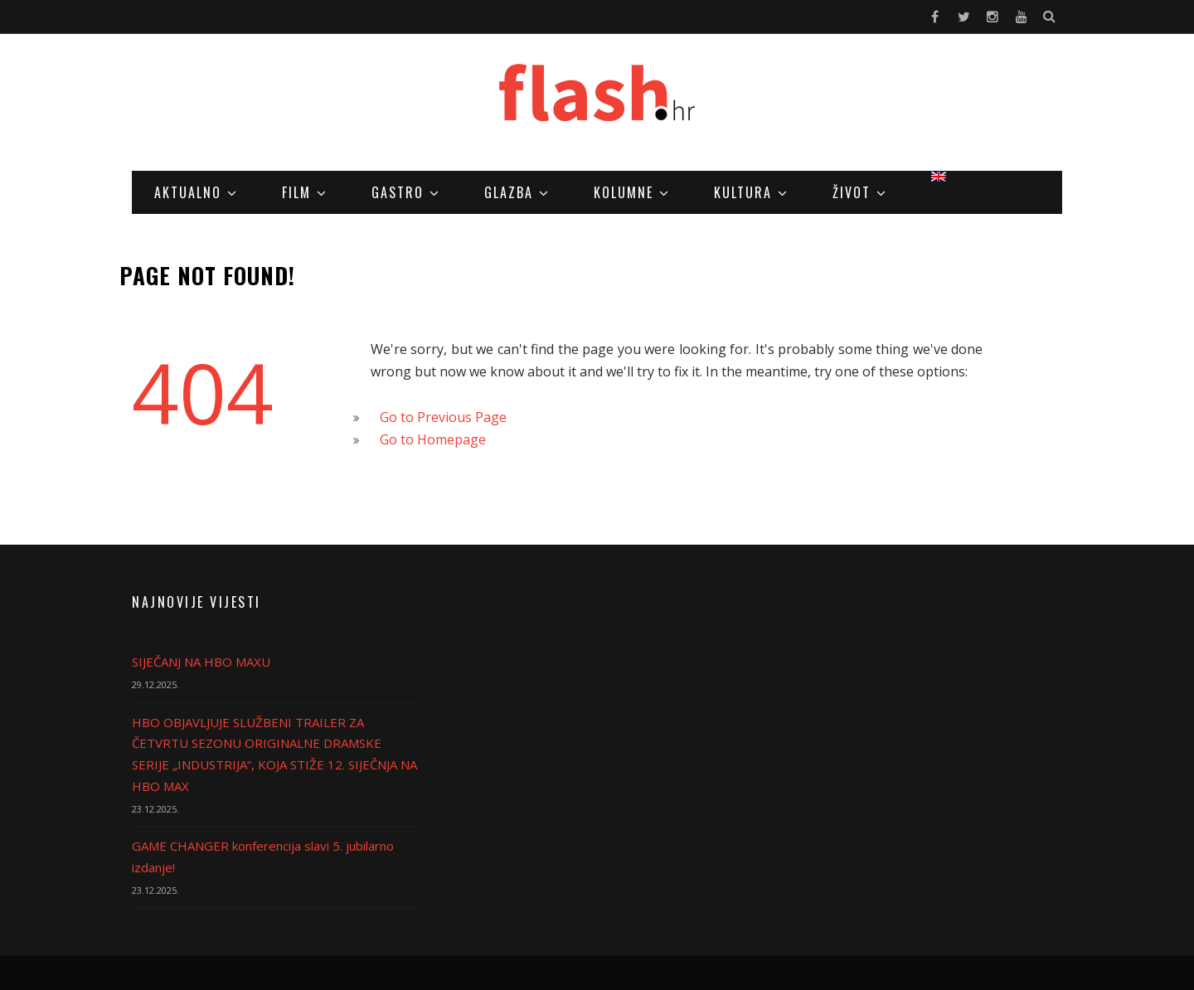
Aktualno (187, 192)
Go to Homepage (433, 439)
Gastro (397, 192)
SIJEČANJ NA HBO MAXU (201, 661)
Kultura (743, 192)
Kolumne (623, 192)
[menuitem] (939, 177)
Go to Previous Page (443, 417)
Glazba (508, 192)
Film (296, 192)
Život (851, 192)
